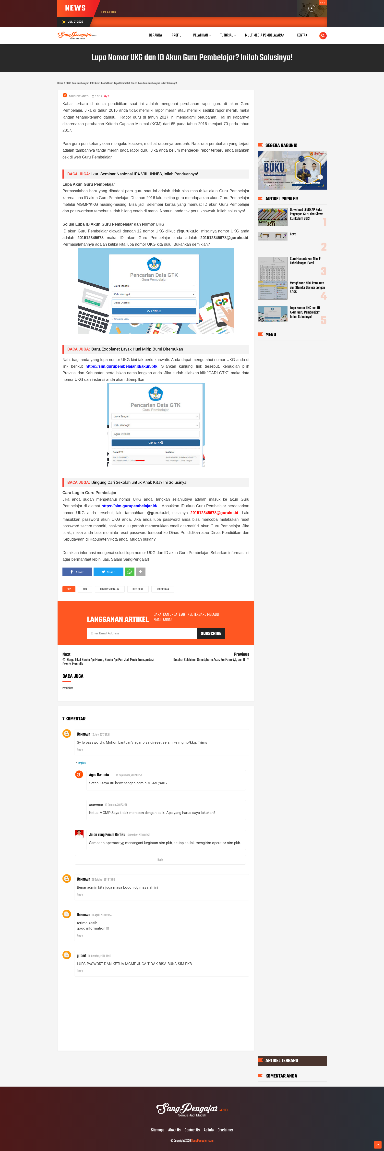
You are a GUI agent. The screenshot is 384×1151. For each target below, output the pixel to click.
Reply (80, 749)
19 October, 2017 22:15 (116, 805)
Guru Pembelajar (109, 589)
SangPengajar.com (202, 1141)
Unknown (83, 734)
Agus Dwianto (99, 775)
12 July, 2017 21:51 (101, 734)
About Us (174, 1130)
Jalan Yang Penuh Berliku (107, 834)
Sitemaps (157, 1130)
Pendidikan (163, 589)
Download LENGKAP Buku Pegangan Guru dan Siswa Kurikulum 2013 (306, 214)
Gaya (293, 234)
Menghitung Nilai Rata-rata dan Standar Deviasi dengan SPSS (307, 288)
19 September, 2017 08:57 (129, 775)
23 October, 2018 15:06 (103, 879)
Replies (82, 763)
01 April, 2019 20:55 (102, 915)
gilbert (81, 955)
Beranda (155, 35)
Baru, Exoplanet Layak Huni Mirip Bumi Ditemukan (137, 349)
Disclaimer (225, 1130)
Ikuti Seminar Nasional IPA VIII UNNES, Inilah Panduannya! (144, 173)
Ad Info (209, 1130)
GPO (85, 589)
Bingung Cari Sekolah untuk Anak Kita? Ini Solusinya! (139, 482)
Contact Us (192, 1130)
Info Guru (138, 589)
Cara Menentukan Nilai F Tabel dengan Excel (305, 261)
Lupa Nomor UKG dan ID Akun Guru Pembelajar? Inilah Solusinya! (305, 312)
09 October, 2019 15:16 (99, 956)
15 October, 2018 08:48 (138, 835)
